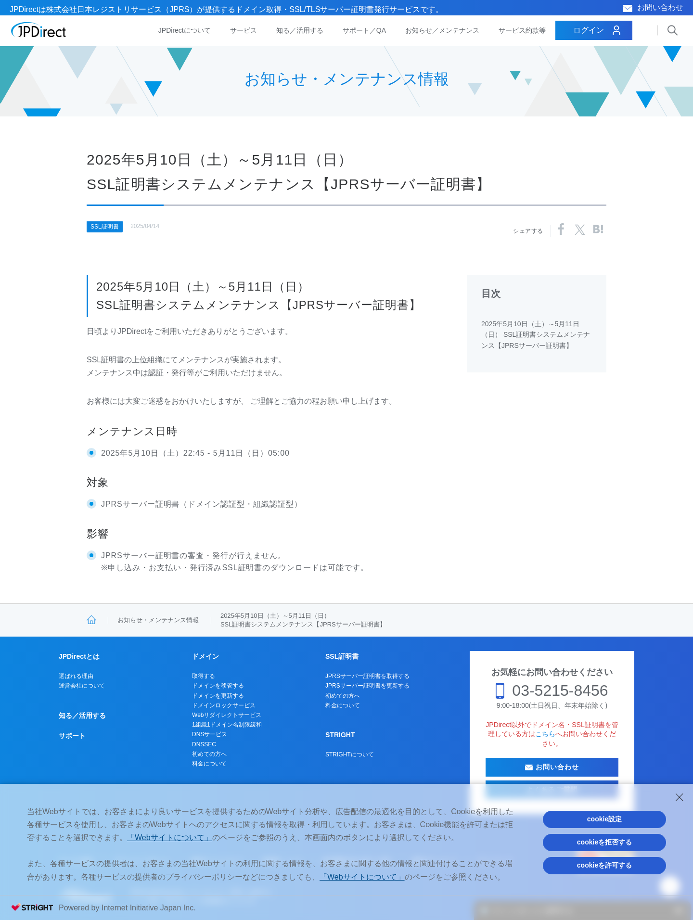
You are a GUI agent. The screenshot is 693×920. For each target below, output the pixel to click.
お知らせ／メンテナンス (442, 30)
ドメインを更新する (218, 695)
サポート (72, 736)
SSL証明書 (104, 226)
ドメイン (205, 656)
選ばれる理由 (76, 676)
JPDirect (39, 29)
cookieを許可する (604, 865)
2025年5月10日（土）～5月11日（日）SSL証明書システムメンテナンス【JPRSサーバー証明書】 (303, 620)
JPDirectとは (79, 656)
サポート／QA (364, 30)
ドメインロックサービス (224, 705)
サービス (243, 30)
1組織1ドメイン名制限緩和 (227, 724)
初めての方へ (209, 754)
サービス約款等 (522, 30)
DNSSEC (204, 744)
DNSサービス (209, 734)
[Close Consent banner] (679, 797)
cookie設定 (604, 819)
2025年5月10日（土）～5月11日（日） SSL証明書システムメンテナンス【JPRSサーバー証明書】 (535, 334)
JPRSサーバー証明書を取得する (367, 676)
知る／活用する (299, 30)
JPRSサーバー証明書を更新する (367, 685)
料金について (209, 763)
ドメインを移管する (218, 685)
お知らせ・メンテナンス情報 (158, 620)
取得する (203, 676)
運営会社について (82, 685)
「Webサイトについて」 (169, 837)
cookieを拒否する (604, 842)
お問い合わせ (660, 7)
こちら (545, 734)
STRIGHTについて (349, 754)
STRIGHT (340, 735)
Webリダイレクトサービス (226, 715)
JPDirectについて (184, 30)
